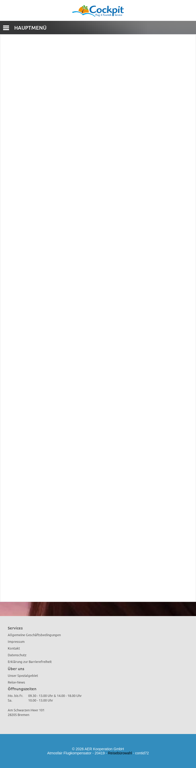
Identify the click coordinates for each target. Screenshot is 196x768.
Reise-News (16, 682)
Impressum (16, 641)
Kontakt (14, 648)
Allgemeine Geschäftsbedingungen (34, 635)
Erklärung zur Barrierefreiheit (30, 661)
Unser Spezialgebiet (23, 675)
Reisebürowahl (120, 753)
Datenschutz (17, 655)
